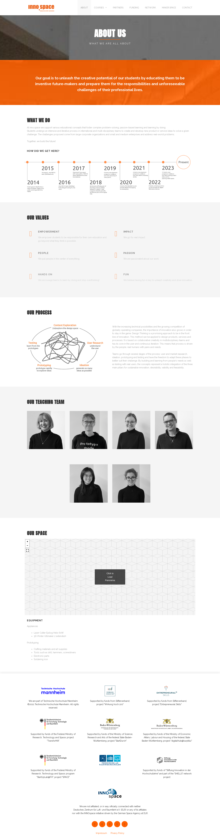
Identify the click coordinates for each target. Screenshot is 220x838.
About (84, 7)
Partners (118, 7)
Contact (187, 7)
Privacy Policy (117, 833)
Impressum (101, 833)
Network (150, 7)
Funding (134, 7)
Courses (99, 7)
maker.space (169, 7)
